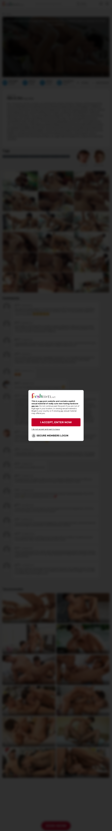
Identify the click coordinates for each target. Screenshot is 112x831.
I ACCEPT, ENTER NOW (56, 422)
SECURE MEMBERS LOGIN (52, 435)
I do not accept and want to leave (45, 429)
